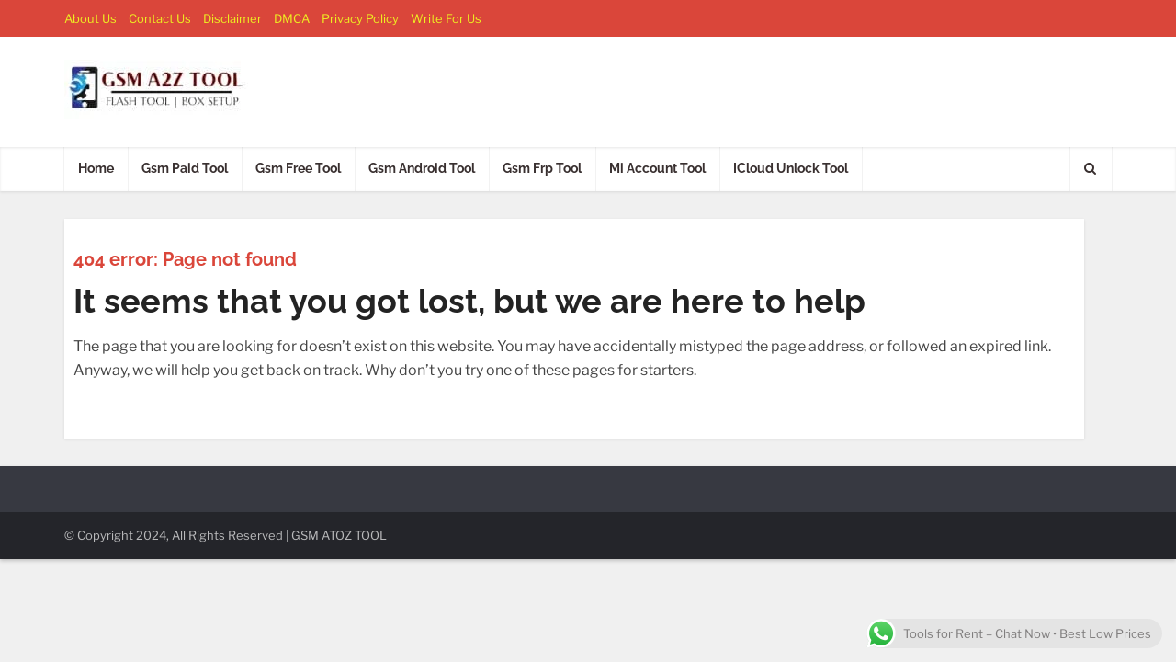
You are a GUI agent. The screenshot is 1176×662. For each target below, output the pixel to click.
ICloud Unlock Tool (790, 168)
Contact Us (160, 18)
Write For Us (446, 18)
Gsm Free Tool (298, 168)
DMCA (292, 18)
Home (96, 168)
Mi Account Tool (657, 168)
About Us (90, 18)
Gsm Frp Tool (542, 168)
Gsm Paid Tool (184, 168)
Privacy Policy (360, 18)
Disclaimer (232, 18)
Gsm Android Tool (421, 168)
